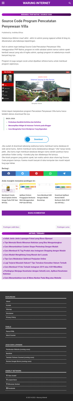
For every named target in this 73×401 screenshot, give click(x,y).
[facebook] (9, 173)
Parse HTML (10, 331)
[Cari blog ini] (69, 3)
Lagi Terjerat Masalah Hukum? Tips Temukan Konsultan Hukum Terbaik (35, 263)
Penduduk (11, 388)
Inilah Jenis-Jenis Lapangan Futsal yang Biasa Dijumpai (28, 238)
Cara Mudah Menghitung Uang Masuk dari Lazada (26, 255)
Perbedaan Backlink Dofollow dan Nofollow (24, 122)
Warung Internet (36, 3)
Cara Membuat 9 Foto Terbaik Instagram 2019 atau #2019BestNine (33, 267)
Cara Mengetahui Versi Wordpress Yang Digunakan (27, 129)
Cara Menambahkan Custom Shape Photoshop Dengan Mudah (31, 246)
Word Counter (11, 335)
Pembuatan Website (18, 349)
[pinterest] (36, 173)
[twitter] (23, 173)
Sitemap (9, 309)
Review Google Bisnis (18, 361)
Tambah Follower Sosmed (20, 357)
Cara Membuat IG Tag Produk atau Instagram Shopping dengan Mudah (35, 251)
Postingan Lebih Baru (11, 227)
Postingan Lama (63, 227)
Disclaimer (9, 313)
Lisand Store (12, 380)
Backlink (9, 353)
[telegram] (64, 173)
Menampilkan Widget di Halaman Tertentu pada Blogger (29, 126)
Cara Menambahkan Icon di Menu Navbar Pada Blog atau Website (32, 278)
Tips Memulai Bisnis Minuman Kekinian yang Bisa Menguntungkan (33, 242)
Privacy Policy (11, 317)
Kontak (8, 305)
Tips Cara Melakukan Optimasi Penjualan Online (25, 259)
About (8, 301)
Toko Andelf (12, 376)
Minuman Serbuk (14, 384)
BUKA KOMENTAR (36, 213)
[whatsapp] (50, 173)
